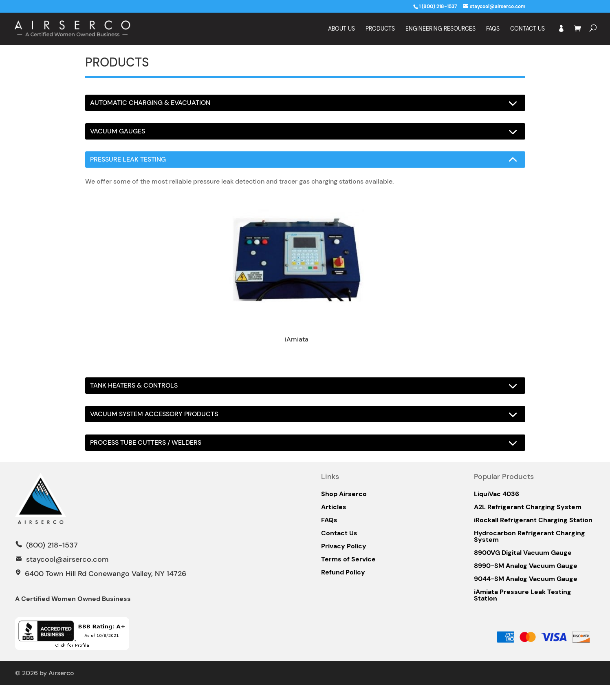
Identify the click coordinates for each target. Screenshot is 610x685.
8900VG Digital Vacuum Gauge (523, 553)
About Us (341, 29)
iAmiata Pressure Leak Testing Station (522, 595)
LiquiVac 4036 (496, 494)
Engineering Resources (440, 29)
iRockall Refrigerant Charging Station (533, 520)
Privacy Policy (343, 546)
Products (380, 29)
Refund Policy (343, 572)
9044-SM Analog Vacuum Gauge (525, 579)
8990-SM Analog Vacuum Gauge (525, 566)
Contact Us (527, 29)
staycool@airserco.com (67, 559)
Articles (333, 507)
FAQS (493, 29)
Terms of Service (348, 559)
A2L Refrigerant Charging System (527, 507)
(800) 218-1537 (51, 545)
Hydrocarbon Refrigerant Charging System (529, 536)
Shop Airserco (344, 494)
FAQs (329, 520)
